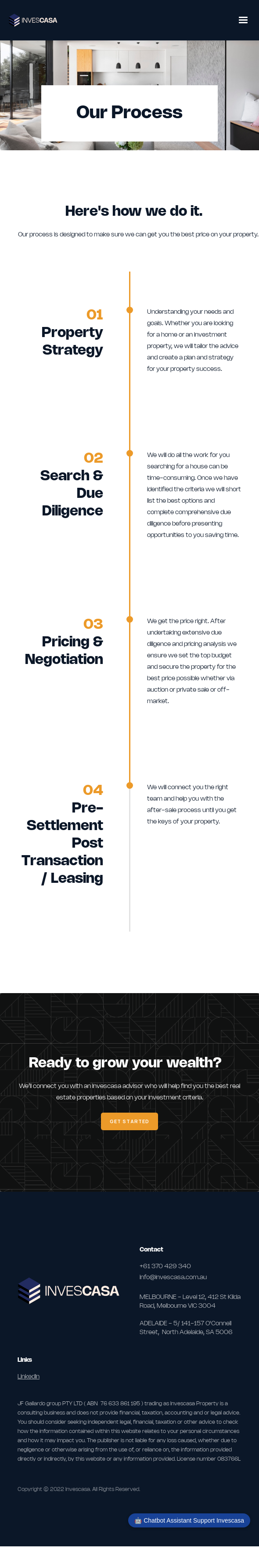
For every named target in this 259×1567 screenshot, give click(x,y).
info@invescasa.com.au (173, 1277)
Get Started (129, 1121)
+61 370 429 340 (165, 1267)
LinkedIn (29, 1377)
